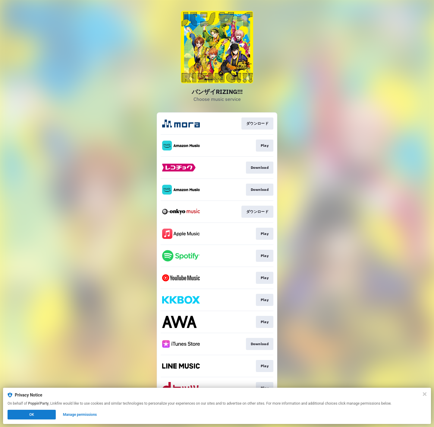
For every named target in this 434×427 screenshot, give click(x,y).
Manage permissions (80, 415)
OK (31, 415)
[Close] (424, 394)
